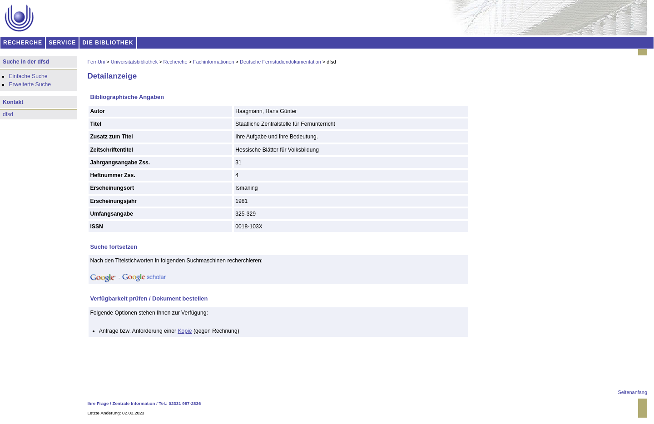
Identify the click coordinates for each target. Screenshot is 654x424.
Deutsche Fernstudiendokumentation (280, 61)
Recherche (176, 61)
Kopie (185, 331)
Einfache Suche (28, 76)
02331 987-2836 (185, 403)
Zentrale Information (134, 403)
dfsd (8, 114)
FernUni (96, 61)
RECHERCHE (22, 42)
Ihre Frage (98, 403)
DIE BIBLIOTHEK (108, 42)
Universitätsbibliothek (134, 61)
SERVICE (62, 42)
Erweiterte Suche (30, 84)
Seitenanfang (632, 392)
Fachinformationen (213, 61)
